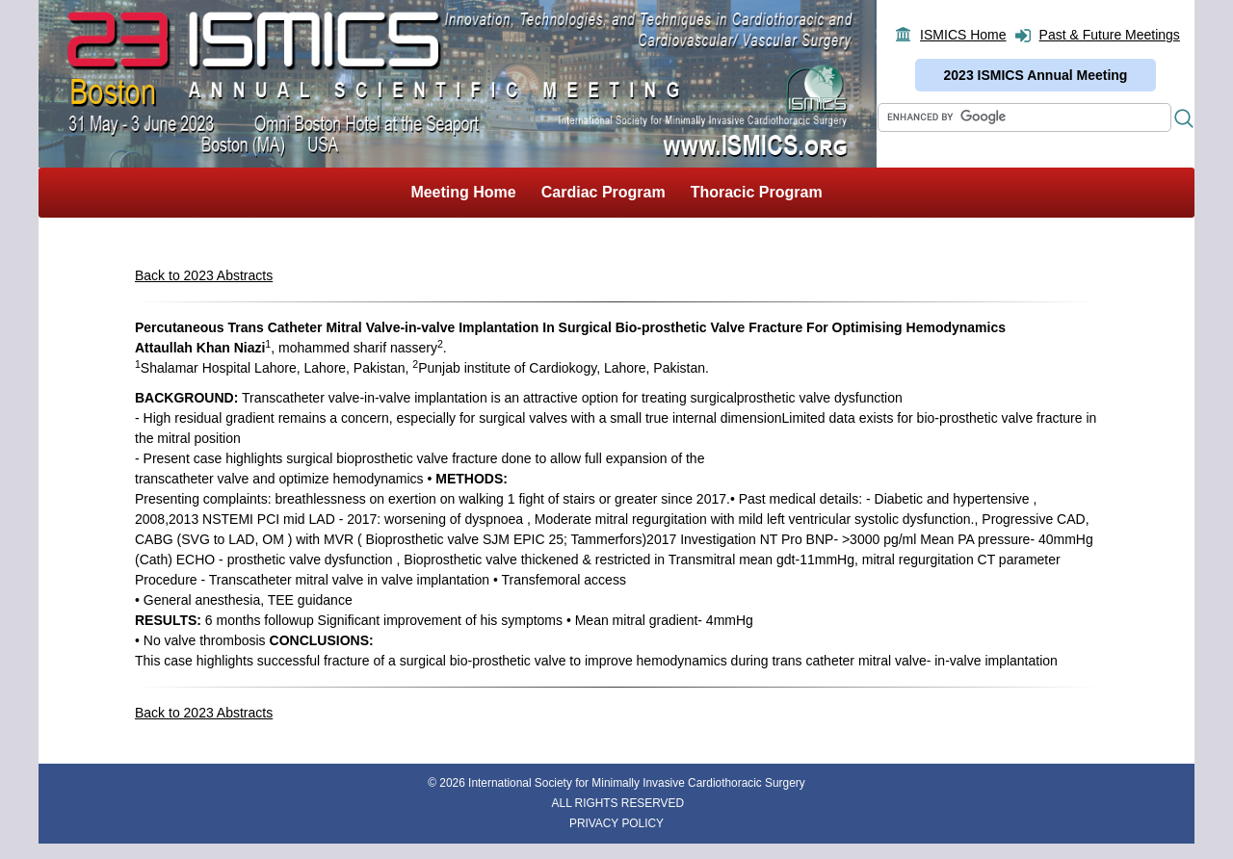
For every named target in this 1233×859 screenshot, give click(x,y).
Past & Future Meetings (1109, 34)
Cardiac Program (603, 192)
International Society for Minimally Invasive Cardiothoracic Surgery (636, 783)
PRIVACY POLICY (616, 823)
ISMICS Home (963, 34)
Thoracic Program (757, 192)
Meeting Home (462, 192)
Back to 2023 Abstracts (204, 275)
